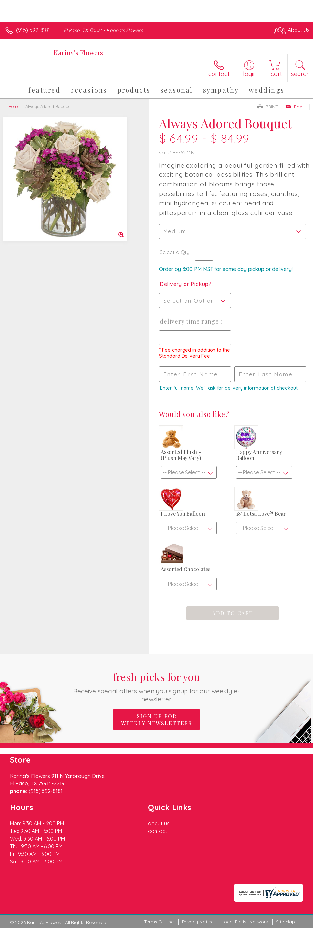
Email (295, 107)
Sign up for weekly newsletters (156, 720)
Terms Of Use (159, 922)
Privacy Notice (197, 922)
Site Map (285, 922)
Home (14, 106)
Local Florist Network (245, 922)
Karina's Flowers (78, 52)
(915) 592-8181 (33, 30)
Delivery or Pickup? (186, 284)
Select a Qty (175, 252)
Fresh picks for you (156, 686)
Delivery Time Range (190, 321)
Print (267, 107)
